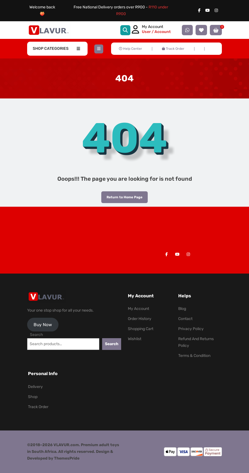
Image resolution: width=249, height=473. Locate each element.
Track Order (173, 49)
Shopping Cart (140, 328)
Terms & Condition (194, 355)
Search (36, 334)
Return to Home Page (121, 195)
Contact (185, 318)
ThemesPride (66, 458)
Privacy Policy (191, 328)
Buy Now (43, 324)
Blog (182, 308)
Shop (32, 396)
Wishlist (134, 338)
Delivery (35, 386)
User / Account (156, 31)
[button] (98, 48)
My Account (138, 308)
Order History (139, 318)
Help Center (130, 49)
